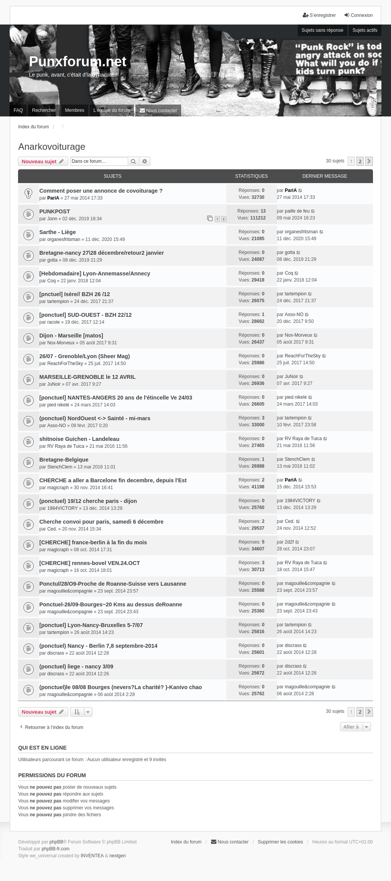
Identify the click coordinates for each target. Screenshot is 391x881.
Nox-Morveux (60, 343)
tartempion (58, 301)
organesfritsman (63, 239)
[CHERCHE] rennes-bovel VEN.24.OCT (89, 563)
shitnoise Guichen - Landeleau (79, 439)
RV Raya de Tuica (65, 446)
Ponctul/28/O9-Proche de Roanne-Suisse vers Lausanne (112, 584)
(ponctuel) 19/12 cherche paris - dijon (88, 501)
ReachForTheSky (65, 363)
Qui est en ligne (42, 748)
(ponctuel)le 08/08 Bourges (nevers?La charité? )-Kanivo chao (120, 687)
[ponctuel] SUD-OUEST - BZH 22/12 (85, 315)
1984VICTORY (62, 508)
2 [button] (360, 161)
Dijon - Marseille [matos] (71, 335)
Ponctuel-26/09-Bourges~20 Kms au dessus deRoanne (110, 604)
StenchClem (59, 467)
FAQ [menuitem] (18, 110)
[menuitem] (158, 110)
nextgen (117, 855)
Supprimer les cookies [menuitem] (280, 842)
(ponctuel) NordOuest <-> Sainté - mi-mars (94, 418)
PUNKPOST (54, 211)
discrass (55, 653)
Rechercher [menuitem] (44, 110)
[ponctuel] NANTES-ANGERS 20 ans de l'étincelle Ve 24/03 (115, 398)
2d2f (289, 542)
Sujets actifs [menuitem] (365, 30)
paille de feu (297, 211)
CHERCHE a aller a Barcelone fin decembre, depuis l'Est (112, 480)
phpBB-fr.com (55, 849)
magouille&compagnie (69, 591)
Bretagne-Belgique (63, 460)
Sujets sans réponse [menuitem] (322, 30)
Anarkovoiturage (51, 146)
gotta (52, 260)
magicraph (58, 487)
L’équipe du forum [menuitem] (112, 110)
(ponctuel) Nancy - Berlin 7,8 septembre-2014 (98, 646)
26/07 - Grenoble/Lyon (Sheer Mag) (84, 356)
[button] (369, 161)
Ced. (52, 529)
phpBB (56, 842)
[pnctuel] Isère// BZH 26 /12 (74, 294)
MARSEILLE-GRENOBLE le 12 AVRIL (87, 377)
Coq (51, 280)
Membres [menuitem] (74, 110)
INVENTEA (92, 855)
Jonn (52, 218)
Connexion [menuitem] (358, 15)
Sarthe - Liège (57, 232)
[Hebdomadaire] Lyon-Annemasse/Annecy (94, 273)
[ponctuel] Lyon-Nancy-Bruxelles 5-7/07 (91, 625)
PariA (53, 198)
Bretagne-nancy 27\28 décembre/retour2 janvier (101, 253)
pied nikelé (58, 405)
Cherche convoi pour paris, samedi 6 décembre (101, 522)
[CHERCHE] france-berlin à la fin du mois (93, 542)
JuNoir (54, 384)
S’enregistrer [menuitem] (319, 15)
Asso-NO (294, 314)
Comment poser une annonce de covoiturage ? (100, 191)
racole (53, 322)
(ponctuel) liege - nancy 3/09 (76, 666)
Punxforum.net (77, 61)
